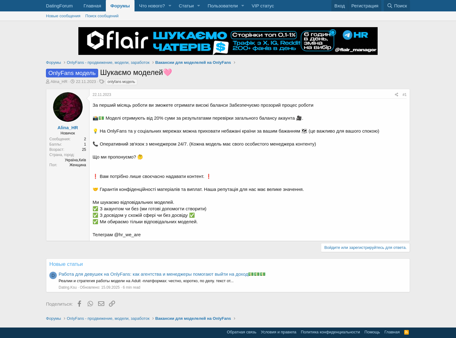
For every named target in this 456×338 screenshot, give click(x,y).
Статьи (186, 5)
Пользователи (223, 5)
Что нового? (152, 5)
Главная (92, 5)
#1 (405, 95)
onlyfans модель (121, 82)
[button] (169, 5)
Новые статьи (66, 264)
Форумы (120, 5)
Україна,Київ (75, 160)
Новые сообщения (63, 16)
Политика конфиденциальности (330, 332)
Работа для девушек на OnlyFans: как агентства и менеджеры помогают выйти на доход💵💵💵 (162, 274)
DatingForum (59, 5)
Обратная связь (241, 332)
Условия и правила (278, 332)
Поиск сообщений (102, 16)
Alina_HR (59, 81)
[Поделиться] (396, 94)
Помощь (372, 332)
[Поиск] (397, 5)
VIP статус (263, 5)
